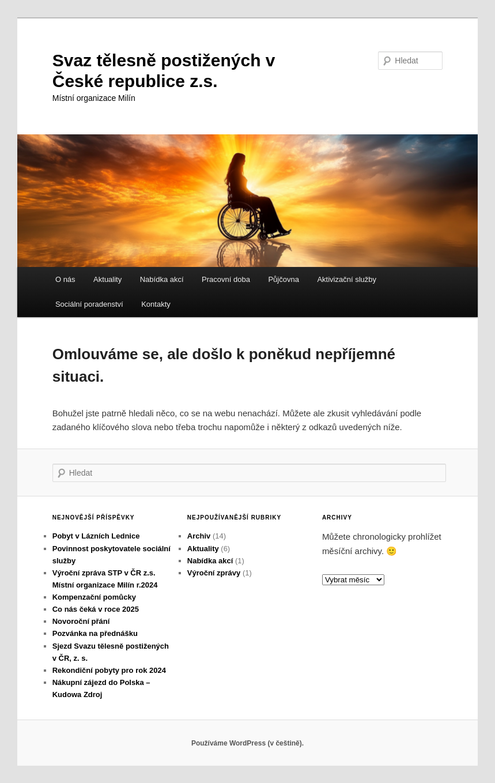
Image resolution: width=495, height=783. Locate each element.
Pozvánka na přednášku (95, 633)
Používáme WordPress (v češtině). (247, 743)
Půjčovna (283, 279)
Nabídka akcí (162, 279)
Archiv (198, 536)
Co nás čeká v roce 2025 (95, 609)
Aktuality (107, 279)
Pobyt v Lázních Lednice (96, 536)
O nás (65, 279)
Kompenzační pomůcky (94, 597)
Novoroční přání (81, 621)
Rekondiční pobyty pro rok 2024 (109, 670)
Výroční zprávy (214, 573)
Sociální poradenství (89, 304)
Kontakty (156, 304)
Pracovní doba (226, 279)
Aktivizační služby (346, 279)
